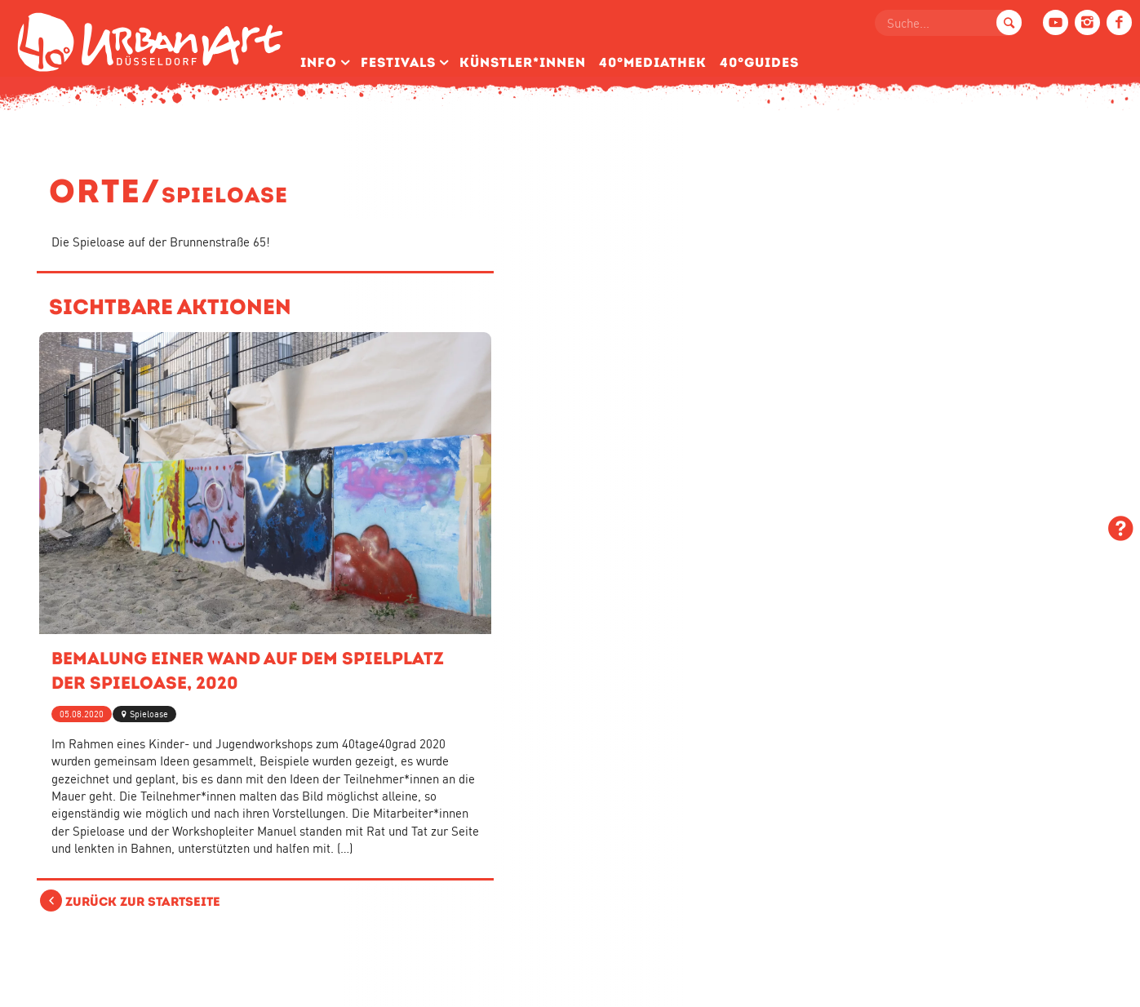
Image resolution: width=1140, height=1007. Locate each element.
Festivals (398, 62)
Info (318, 62)
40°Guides (759, 62)
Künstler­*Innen (522, 62)
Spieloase (149, 714)
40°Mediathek (653, 62)
